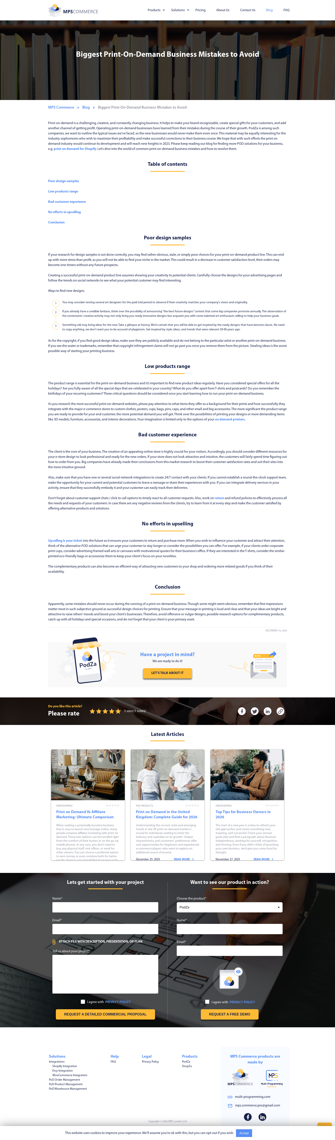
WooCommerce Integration (69, 1075)
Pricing (200, 10)
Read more (104, 871)
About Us (222, 10)
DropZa (187, 1066)
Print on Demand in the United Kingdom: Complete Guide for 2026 (167, 814)
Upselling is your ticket (65, 541)
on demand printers (230, 419)
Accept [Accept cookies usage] (244, 1133)
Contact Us (247, 10)
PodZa (186, 1061)
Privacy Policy (150, 1061)
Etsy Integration (62, 1070)
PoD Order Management (64, 1080)
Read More (262, 1133)
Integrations (57, 1061)
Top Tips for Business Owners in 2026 (247, 814)
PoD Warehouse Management (68, 1089)
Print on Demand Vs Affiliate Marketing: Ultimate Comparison (88, 814)
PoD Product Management (66, 1084)
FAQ (286, 10)
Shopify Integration (64, 1066)
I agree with (106, 1022)
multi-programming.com (252, 1097)
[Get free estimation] (105, 1034)
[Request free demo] (230, 1034)
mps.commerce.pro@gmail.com (257, 1105)
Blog (269, 10)
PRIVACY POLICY (118, 1021)
